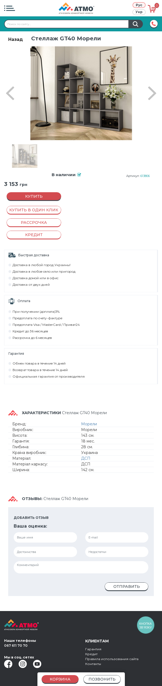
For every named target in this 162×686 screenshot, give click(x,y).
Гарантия (93, 649)
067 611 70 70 (16, 645)
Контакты (93, 664)
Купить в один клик (33, 209)
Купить (34, 196)
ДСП (85, 458)
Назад (15, 39)
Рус (139, 5)
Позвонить (102, 679)
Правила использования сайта (112, 659)
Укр (139, 12)
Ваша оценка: (30, 526)
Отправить (126, 586)
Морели (89, 424)
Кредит (91, 654)
